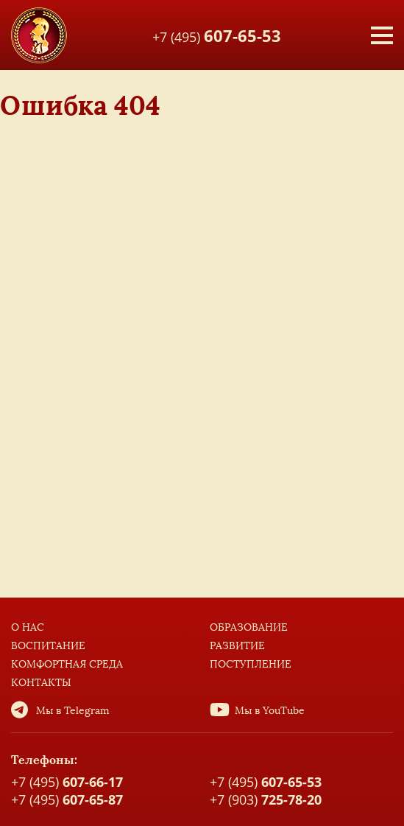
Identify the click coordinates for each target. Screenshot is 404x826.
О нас (27, 627)
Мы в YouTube (270, 710)
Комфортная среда (67, 664)
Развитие (237, 646)
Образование (249, 627)
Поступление (250, 664)
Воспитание (48, 646)
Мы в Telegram (73, 710)
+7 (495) (216, 35)
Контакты (41, 682)
